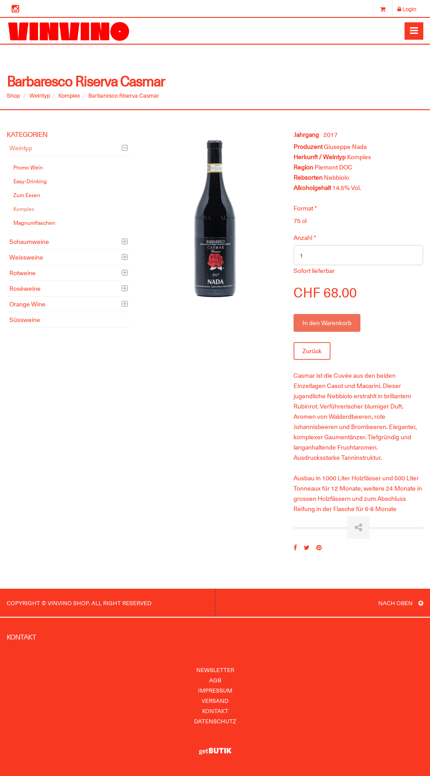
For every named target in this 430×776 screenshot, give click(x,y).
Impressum (215, 690)
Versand (215, 700)
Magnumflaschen (34, 223)
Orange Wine (27, 304)
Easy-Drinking (30, 181)
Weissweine (26, 257)
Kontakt (215, 710)
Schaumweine (29, 241)
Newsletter (215, 669)
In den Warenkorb (326, 322)
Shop (13, 95)
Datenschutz (215, 721)
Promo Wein (28, 167)
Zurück (312, 350)
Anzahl (305, 237)
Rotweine (22, 272)
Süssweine (24, 319)
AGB (215, 680)
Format (305, 208)
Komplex (69, 95)
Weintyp (39, 95)
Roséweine (25, 288)
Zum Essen (26, 195)
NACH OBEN (400, 603)
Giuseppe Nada (345, 146)
